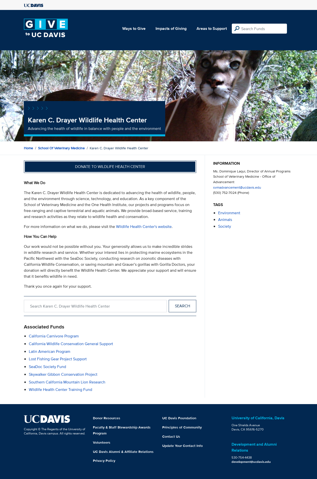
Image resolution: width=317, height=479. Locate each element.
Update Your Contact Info (182, 445)
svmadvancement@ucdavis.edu (237, 187)
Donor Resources (106, 418)
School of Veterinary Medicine (61, 148)
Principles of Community (182, 427)
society (224, 226)
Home (28, 148)
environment (229, 213)
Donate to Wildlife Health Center (110, 166)
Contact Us (171, 436)
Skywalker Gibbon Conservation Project (63, 374)
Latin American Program (49, 351)
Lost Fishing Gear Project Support (58, 359)
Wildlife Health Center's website (144, 226)
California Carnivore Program (54, 336)
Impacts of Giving (171, 28)
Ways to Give (134, 28)
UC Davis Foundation (179, 418)
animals (225, 219)
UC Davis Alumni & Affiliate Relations (123, 451)
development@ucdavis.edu (251, 461)
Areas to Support (212, 28)
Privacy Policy (104, 460)
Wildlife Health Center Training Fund (60, 389)
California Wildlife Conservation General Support (71, 344)
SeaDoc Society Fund (47, 367)
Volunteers (101, 442)
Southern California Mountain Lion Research (67, 382)
